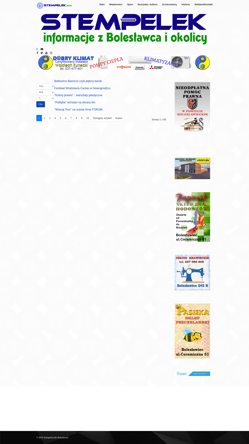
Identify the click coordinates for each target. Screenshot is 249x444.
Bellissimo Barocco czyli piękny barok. (78, 81)
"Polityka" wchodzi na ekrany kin (74, 102)
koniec (119, 118)
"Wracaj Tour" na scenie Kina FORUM (78, 109)
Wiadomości (115, 4)
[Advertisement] (124, 408)
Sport (130, 4)
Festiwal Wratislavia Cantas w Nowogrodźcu (82, 88)
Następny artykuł (102, 118)
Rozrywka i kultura (147, 4)
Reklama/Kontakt (204, 4)
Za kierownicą (169, 4)
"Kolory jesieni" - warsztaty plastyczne (78, 95)
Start (101, 4)
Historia (186, 4)
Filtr (40, 104)
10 (87, 118)
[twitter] (41, 53)
